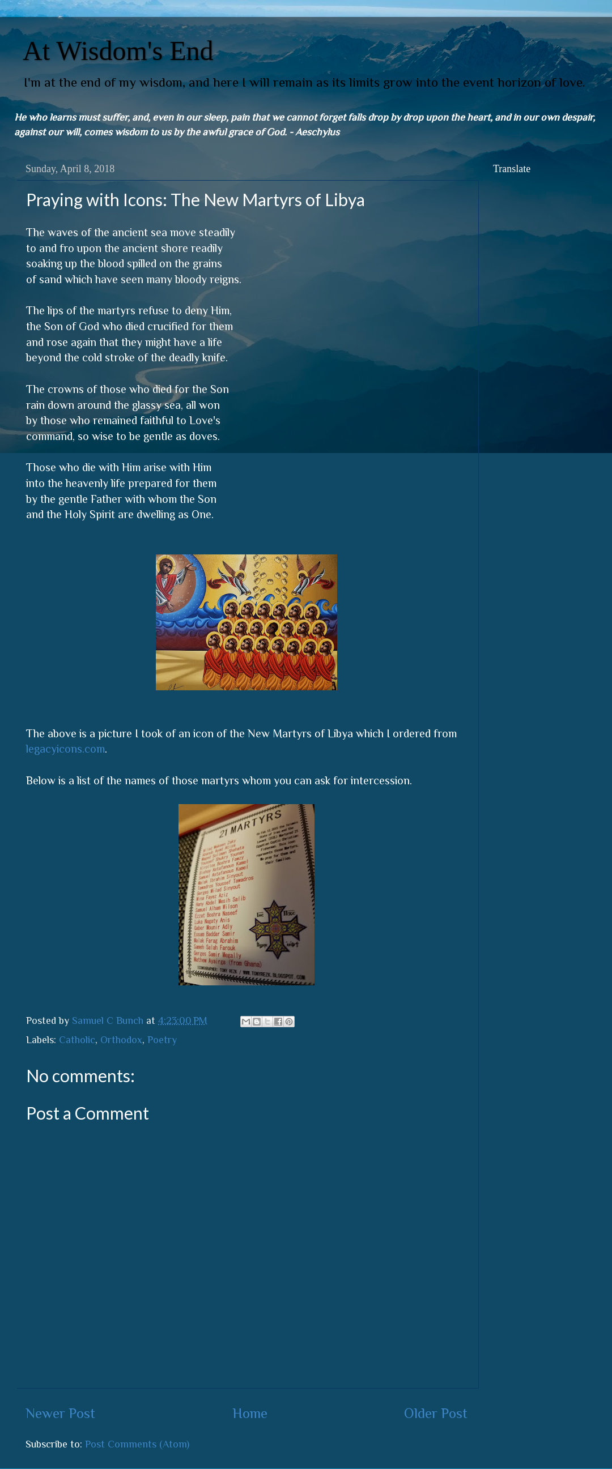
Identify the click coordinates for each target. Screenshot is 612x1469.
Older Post (436, 1413)
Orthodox (121, 1039)
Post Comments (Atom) (137, 1444)
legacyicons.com (65, 748)
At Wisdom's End (118, 51)
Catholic (77, 1039)
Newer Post (60, 1413)
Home (249, 1413)
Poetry (162, 1039)
